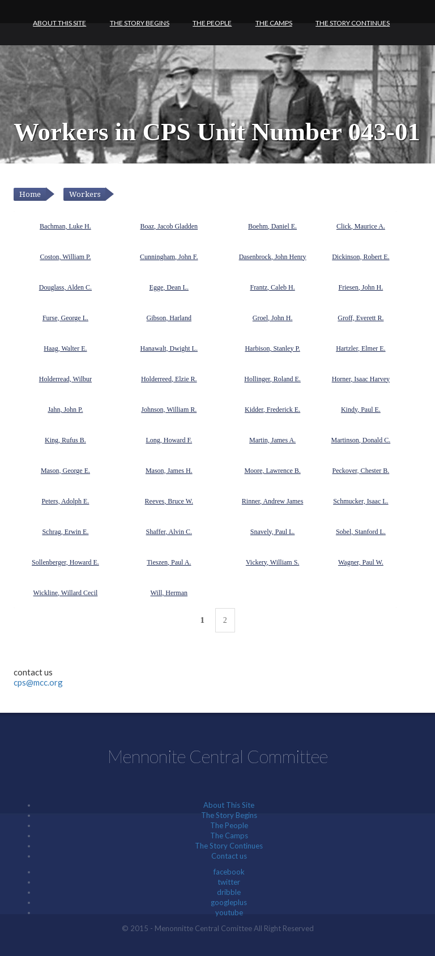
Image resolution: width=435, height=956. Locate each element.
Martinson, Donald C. (361, 440)
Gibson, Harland (169, 318)
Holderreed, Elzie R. (169, 379)
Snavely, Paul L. (272, 532)
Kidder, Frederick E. (272, 410)
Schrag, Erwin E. (65, 532)
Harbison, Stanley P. (272, 348)
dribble (229, 892)
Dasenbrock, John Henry (272, 257)
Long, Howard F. (169, 440)
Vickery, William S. (272, 562)
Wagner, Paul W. (360, 562)
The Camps (273, 23)
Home (30, 194)
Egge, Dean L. (169, 287)
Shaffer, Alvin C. (169, 532)
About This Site (59, 23)
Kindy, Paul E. (361, 410)
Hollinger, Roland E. (272, 379)
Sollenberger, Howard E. (65, 562)
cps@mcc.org (38, 682)
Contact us (229, 855)
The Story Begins (139, 23)
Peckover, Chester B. (360, 471)
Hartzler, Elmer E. (360, 348)
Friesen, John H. (361, 287)
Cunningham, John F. (169, 257)
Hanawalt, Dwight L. (169, 348)
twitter (229, 881)
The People (212, 23)
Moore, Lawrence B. (272, 471)
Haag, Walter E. (65, 348)
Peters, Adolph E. (65, 501)
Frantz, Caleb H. (272, 287)
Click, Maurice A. (360, 226)
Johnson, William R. (169, 410)
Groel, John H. (273, 318)
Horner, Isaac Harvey (361, 379)
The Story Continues (352, 23)
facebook (229, 871)
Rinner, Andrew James (273, 501)
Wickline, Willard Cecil (65, 593)
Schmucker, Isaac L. (360, 501)
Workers (84, 194)
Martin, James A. (272, 440)
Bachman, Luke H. (65, 226)
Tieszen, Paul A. (169, 562)
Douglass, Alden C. (65, 287)
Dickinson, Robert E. (360, 257)
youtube (229, 912)
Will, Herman (169, 593)
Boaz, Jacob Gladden (169, 226)
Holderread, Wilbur (65, 379)
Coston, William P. (65, 257)
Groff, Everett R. (360, 318)
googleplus (229, 902)
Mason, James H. (169, 471)
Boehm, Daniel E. (272, 226)
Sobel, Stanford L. (361, 532)
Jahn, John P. (65, 410)
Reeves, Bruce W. (169, 501)
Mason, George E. (65, 471)
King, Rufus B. (65, 440)
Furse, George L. (65, 318)
